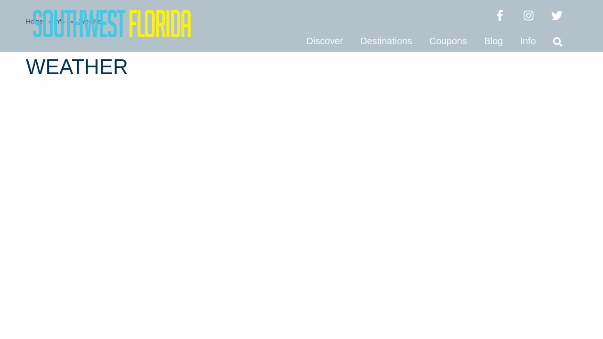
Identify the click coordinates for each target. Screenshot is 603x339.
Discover (324, 41)
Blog (493, 41)
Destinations (386, 41)
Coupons (448, 41)
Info (528, 41)
